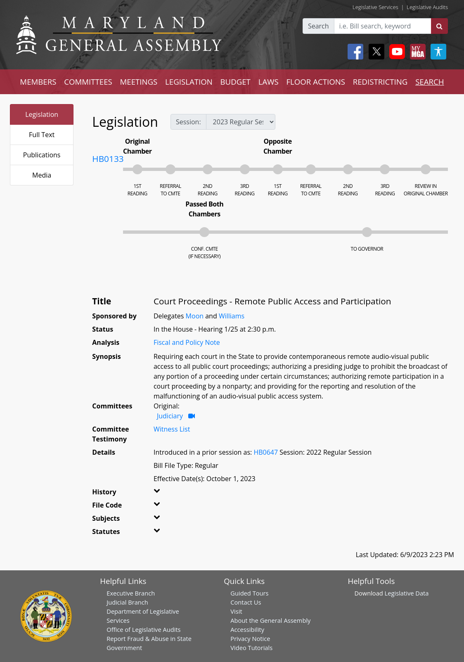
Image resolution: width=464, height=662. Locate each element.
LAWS (268, 81)
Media (41, 175)
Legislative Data (407, 593)
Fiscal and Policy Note (187, 342)
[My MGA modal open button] (416, 51)
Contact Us (245, 602)
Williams (231, 315)
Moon (195, 315)
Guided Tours (249, 593)
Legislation (41, 114)
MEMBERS (38, 81)
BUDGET (235, 81)
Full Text (41, 134)
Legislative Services (375, 7)
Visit (236, 611)
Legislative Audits (427, 7)
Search (318, 26)
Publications (42, 154)
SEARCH (429, 81)
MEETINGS (138, 81)
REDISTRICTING (380, 81)
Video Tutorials (251, 647)
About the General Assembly (270, 620)
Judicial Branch (127, 602)
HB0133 (107, 158)
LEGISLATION (189, 81)
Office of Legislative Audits (143, 629)
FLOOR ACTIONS (315, 81)
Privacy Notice (250, 638)
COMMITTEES (88, 81)
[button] (162, 493)
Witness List (172, 429)
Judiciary (170, 415)
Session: (188, 121)
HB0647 (265, 452)
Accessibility (247, 629)
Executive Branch (131, 593)
